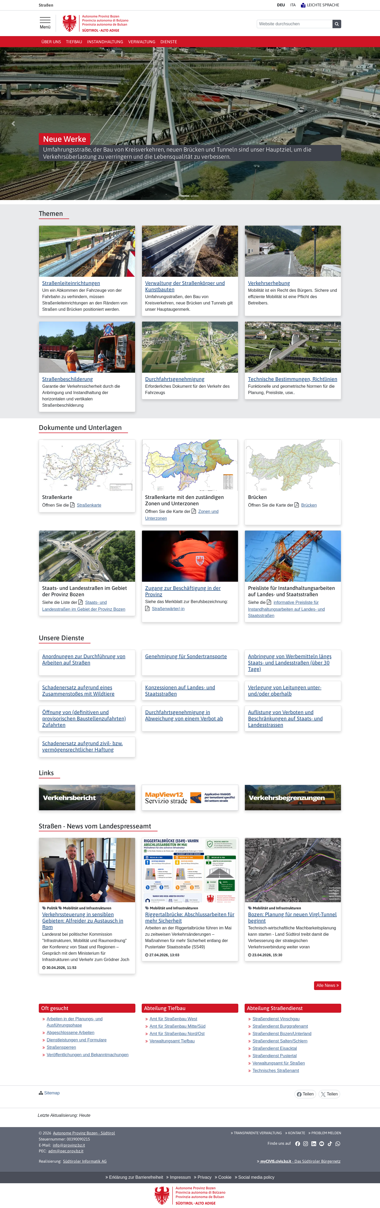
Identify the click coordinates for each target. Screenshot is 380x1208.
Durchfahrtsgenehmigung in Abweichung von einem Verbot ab (184, 715)
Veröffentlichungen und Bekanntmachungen (88, 1054)
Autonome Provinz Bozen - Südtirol (84, 1133)
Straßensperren (61, 1047)
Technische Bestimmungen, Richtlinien (292, 379)
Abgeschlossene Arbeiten (70, 1032)
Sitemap (52, 1093)
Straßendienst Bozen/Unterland (282, 1033)
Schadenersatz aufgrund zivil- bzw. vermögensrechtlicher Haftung (82, 746)
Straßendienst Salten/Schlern (280, 1041)
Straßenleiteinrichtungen (71, 283)
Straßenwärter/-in (168, 609)
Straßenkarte (89, 505)
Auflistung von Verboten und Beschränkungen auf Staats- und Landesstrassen (285, 718)
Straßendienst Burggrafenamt (280, 1026)
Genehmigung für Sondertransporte (186, 656)
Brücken (309, 505)
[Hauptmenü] (45, 23)
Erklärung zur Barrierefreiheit (134, 1177)
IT (293, 5)
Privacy (202, 1177)
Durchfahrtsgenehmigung (175, 379)
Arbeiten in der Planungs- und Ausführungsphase (75, 1022)
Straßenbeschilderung (67, 379)
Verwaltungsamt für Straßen (279, 1063)
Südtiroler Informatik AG (85, 1161)
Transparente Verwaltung (256, 1133)
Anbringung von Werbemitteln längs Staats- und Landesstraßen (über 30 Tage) (289, 662)
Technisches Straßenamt (276, 1070)
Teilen (305, 1094)
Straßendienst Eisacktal (275, 1048)
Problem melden (324, 1133)
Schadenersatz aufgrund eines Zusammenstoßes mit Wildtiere (78, 690)
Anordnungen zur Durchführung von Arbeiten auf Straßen (83, 659)
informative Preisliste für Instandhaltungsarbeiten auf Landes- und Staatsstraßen (286, 609)
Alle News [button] (327, 985)
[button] (13, 123)
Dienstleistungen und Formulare (77, 1040)
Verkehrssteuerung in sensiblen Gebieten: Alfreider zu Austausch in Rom (82, 920)
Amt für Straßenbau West (173, 1019)
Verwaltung (141, 41)
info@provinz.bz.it (69, 1145)
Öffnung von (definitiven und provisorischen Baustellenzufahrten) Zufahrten (84, 718)
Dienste (168, 41)
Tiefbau (74, 41)
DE (281, 5)
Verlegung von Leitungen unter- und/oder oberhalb (284, 690)
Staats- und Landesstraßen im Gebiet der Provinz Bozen (83, 606)
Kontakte (295, 1133)
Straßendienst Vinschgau (276, 1019)
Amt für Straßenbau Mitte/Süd (178, 1026)
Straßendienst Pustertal (275, 1056)
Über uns (51, 41)
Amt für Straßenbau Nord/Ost (177, 1033)
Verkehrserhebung (269, 283)
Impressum (178, 1177)
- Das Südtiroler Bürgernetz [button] (298, 1161)
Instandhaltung (105, 41)
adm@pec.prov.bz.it (65, 1151)
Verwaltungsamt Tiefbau (172, 1041)
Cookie (223, 1177)
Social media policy (254, 1177)
